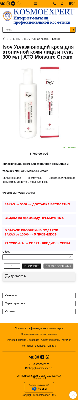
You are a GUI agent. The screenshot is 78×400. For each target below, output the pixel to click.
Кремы (56, 38)
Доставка (40, 345)
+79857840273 (40, 364)
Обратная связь (50, 339)
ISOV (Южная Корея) (36, 38)
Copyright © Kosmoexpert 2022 (39, 395)
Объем (6, 252)
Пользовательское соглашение (39, 334)
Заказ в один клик (58, 266)
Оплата (51, 345)
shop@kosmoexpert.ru (40, 368)
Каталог (66, 339)
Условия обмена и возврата (23, 339)
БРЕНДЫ (15, 38)
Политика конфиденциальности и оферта (39, 328)
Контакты (27, 345)
